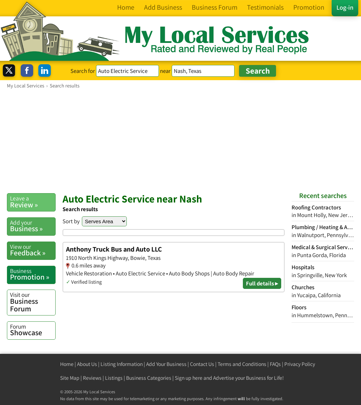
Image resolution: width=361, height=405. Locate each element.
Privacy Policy (299, 364)
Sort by (71, 221)
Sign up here (188, 378)
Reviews (92, 378)
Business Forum (32, 302)
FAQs (275, 364)
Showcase (32, 330)
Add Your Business (166, 364)
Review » (32, 201)
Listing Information (122, 364)
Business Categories (148, 378)
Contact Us (202, 364)
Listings (114, 378)
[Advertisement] (180, 140)
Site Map (69, 378)
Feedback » (32, 250)
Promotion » (32, 274)
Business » (32, 226)
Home (67, 364)
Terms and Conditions (242, 364)
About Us (87, 364)
